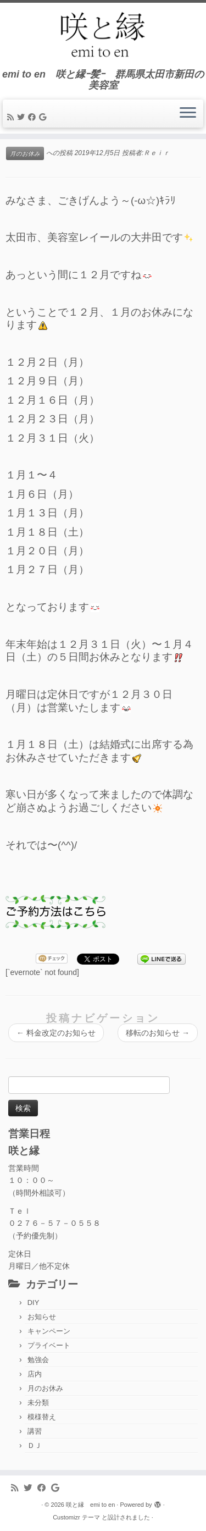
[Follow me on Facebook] (33, 117)
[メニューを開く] (188, 114)
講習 (34, 1431)
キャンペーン (48, 1331)
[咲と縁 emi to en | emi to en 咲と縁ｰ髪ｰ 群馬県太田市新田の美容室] (103, 35)
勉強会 (38, 1360)
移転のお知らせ (158, 1032)
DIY (33, 1302)
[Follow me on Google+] (44, 117)
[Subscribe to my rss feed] (12, 117)
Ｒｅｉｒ (156, 153)
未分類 (38, 1402)
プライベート (48, 1345)
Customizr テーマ (76, 1517)
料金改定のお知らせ (56, 1032)
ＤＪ (34, 1445)
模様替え (41, 1417)
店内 (34, 1374)
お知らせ (41, 1317)
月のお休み (25, 153)
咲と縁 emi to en (90, 1504)
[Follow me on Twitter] (22, 117)
